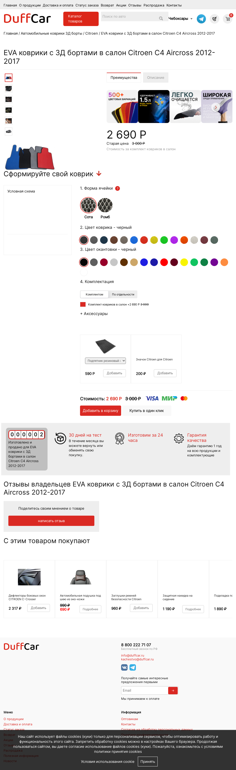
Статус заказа (87, 5)
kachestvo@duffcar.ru (137, 659)
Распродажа (154, 5)
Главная (10, 5)
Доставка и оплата (58, 5)
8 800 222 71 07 (136, 645)
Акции (121, 5)
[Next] (215, 108)
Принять (147, 761)
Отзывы (134, 5)
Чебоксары (178, 18)
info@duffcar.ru (132, 655)
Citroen (91, 33)
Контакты (174, 5)
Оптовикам (129, 719)
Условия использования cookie (107, 761)
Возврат (107, 5)
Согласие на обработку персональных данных (157, 729)
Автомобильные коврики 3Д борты (51, 33)
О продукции (30, 5)
